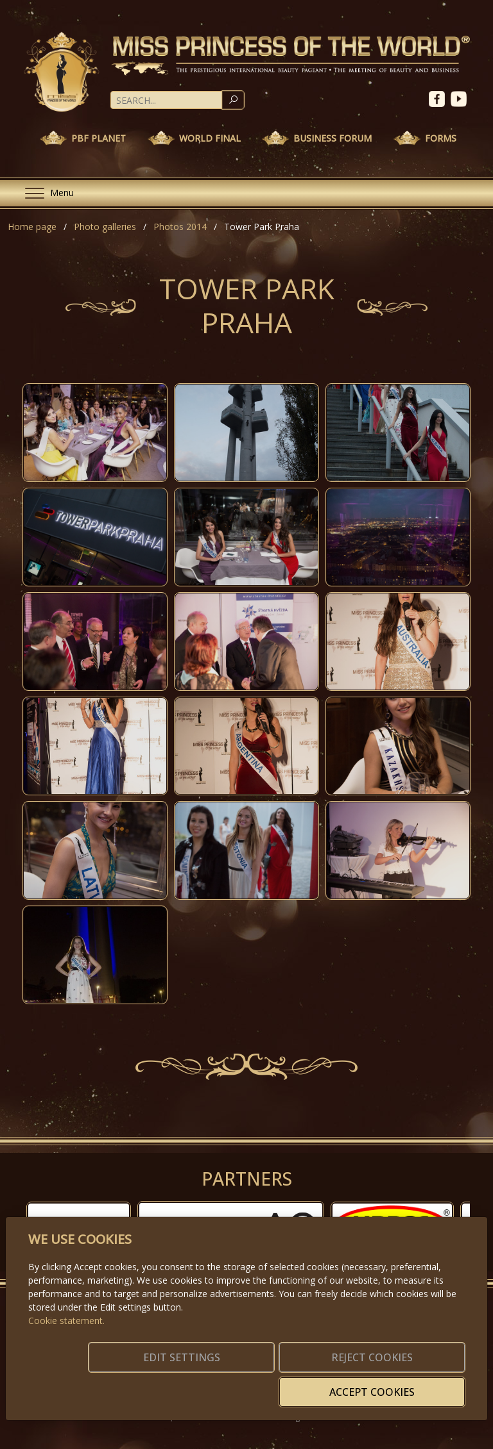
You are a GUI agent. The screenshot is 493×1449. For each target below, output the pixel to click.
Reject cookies (274, 1384)
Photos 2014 (180, 226)
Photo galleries (105, 226)
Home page (32, 226)
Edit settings (146, 1384)
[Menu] (44, 193)
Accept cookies (403, 1384)
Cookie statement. (66, 1340)
